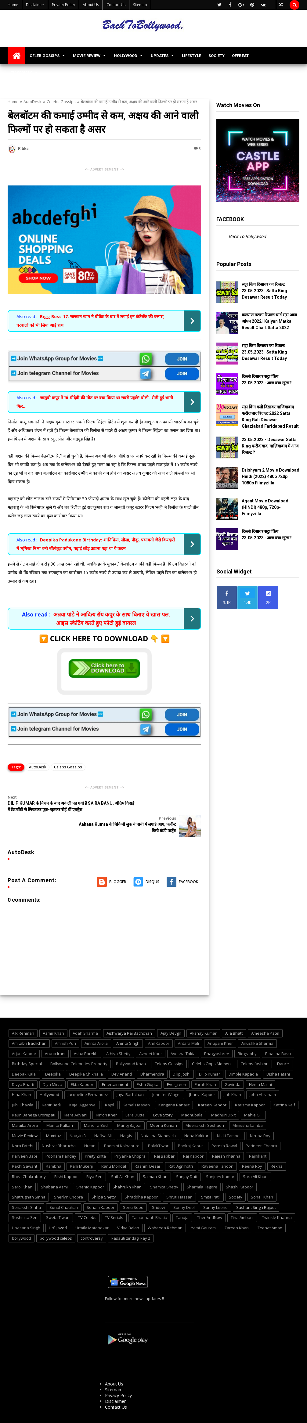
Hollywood (49, 1076)
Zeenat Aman (269, 1210)
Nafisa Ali (103, 1117)
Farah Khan (205, 1066)
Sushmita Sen (25, 1199)
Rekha (277, 1148)
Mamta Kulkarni (60, 1107)
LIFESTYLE (191, 55)
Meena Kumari (163, 1107)
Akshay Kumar (203, 1015)
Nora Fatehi (22, 1127)
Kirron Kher (106, 1097)
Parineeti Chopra (261, 1127)
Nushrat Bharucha (59, 1127)
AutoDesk (32, 101)
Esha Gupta (147, 1066)
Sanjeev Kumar (220, 1158)
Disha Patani (278, 1056)
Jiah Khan (232, 1076)
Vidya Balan (128, 1210)
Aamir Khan (53, 1015)
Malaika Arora (25, 1107)
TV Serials (114, 1199)
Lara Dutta (135, 1097)
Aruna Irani (55, 1035)
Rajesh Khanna (226, 1138)
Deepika (53, 1056)
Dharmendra (152, 1056)
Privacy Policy (63, 4)
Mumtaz (53, 1117)
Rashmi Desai (147, 1148)
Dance (283, 1046)
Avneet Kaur (150, 1035)
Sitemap (140, 4)
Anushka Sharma (257, 1025)
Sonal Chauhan (63, 1189)
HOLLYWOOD (125, 55)
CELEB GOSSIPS (45, 55)
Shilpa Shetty (104, 1179)
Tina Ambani (242, 1199)
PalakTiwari (158, 1127)
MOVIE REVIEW (86, 55)
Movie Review (25, 1117)
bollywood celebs (56, 1220)
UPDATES (159, 55)
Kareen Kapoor (212, 1087)
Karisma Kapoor (250, 1087)
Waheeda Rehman (165, 1210)
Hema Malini (260, 1066)
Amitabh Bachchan (29, 1025)
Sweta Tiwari (58, 1199)
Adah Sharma (85, 1015)
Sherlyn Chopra (68, 1179)
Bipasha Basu (278, 1035)
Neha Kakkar (196, 1117)
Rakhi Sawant (24, 1148)
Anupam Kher (220, 1025)
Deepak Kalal (24, 1056)
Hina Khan (21, 1076)
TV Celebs (87, 1199)
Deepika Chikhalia (86, 1056)
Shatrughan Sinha (28, 1179)
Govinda (232, 1066)
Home (13, 4)
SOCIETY (216, 55)
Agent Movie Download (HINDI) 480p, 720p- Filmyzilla (265, 507)
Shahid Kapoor (90, 1169)
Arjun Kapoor (24, 1035)
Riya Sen (94, 1158)
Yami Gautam (203, 1210)
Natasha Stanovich (158, 1117)
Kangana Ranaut (174, 1087)
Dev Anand (121, 1056)
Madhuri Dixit (223, 1097)
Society (235, 1179)
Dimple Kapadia (243, 1056)
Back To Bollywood (247, 236)
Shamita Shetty (164, 1169)
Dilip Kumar (209, 1056)
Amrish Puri (65, 1025)
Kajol (109, 1087)
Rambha (53, 1148)
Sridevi (158, 1189)
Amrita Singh (127, 1025)
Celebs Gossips (61, 101)
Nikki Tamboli (229, 1117)
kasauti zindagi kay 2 (130, 1220)
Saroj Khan (22, 1169)
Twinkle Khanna (277, 1199)
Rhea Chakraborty (29, 1158)
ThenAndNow (209, 1199)
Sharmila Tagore (202, 1169)
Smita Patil (210, 1179)
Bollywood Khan (131, 1046)
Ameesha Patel (265, 1015)
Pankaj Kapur (190, 1127)
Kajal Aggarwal (82, 1087)
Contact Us (116, 4)
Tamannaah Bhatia (149, 1199)
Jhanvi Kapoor (202, 1076)
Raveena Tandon (217, 1148)
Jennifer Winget (166, 1076)
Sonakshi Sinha (26, 1189)
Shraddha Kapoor (141, 1179)
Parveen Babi (24, 1138)
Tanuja (182, 1199)
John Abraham (263, 1076)
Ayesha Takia (183, 1035)
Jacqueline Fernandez (88, 1076)
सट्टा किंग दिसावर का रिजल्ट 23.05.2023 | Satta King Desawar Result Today (264, 291)
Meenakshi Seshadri (205, 1107)
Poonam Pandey (60, 1138)
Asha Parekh (86, 1035)
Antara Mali (188, 1025)
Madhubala (192, 1097)
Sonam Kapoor (100, 1189)
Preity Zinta (95, 1138)
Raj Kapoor (193, 1138)
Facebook (188, 863)
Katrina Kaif (284, 1087)
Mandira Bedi (96, 1107)
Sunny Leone (215, 1189)
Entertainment (115, 1066)
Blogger (117, 863)
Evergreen (176, 1066)
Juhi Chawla (22, 1087)
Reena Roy (252, 1148)
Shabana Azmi (54, 1169)
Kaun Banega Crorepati (33, 1097)
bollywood (21, 1220)
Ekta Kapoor (82, 1066)
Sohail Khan (262, 1179)
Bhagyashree (216, 1035)
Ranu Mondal (113, 1148)
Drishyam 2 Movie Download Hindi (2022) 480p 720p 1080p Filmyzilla (270, 476)
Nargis (126, 1117)
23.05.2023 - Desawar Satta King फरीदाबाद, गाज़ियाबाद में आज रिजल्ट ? (270, 446)
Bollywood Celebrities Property (78, 1046)
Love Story (163, 1097)
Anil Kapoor (158, 1025)
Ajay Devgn (171, 1015)
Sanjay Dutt (186, 1158)
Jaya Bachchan (130, 1076)
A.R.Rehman (23, 1015)
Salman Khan (155, 1158)
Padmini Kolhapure (121, 1127)
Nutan (90, 1127)
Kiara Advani (75, 1097)
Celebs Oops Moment (212, 1046)
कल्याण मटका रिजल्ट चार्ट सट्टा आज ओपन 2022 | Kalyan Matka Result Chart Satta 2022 (269, 321)
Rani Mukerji (81, 1148)
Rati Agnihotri (180, 1148)
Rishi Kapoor (66, 1158)
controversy (92, 1220)
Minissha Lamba (248, 1107)
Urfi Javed (58, 1210)
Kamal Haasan (136, 1087)
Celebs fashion (254, 1046)
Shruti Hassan (179, 1179)
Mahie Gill (253, 1097)
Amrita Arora (96, 1025)
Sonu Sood (133, 1189)
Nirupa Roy (260, 1117)
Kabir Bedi (51, 1087)
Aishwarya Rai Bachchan (129, 1015)
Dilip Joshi (181, 1056)
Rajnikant (257, 1138)
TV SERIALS (21, 72)
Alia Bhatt (234, 1015)
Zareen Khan (236, 1210)
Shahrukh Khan (127, 1169)
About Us (91, 4)
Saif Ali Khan (122, 1158)
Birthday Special (27, 1046)
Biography (247, 1035)
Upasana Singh (26, 1210)
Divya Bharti (23, 1066)
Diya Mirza (52, 1066)
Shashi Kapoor (239, 1169)
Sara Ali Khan (255, 1158)
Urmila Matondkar (92, 1210)
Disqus (152, 863)
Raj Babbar (164, 1138)
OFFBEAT (240, 55)
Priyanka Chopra (130, 1138)
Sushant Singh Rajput (256, 1189)
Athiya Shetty (118, 1035)
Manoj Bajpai (129, 1107)
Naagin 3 (78, 1117)
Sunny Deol (184, 1189)
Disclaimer (35, 4)
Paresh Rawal (224, 1127)
